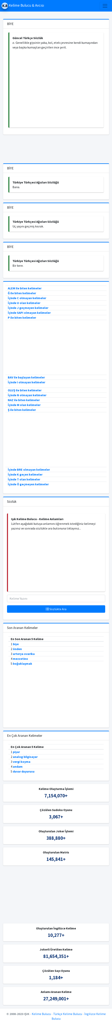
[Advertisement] (56, 88)
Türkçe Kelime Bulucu (67, 1014)
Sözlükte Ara (56, 609)
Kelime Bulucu (41, 1014)
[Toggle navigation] (105, 6)
